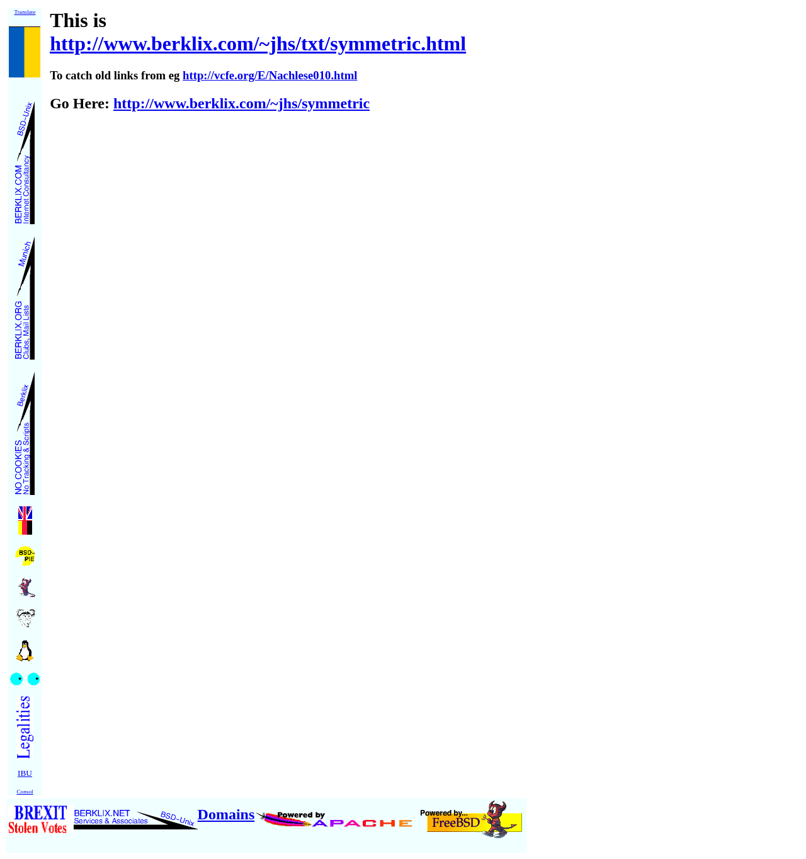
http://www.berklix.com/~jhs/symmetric (241, 103)
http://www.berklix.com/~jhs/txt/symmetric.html (258, 43)
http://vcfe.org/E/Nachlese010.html (270, 75)
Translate (24, 12)
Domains (226, 814)
